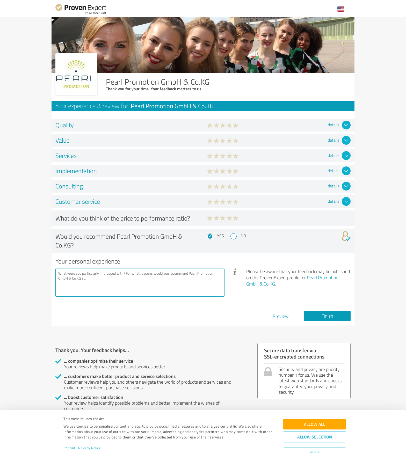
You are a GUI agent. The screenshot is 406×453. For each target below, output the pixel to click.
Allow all (314, 405)
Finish (327, 316)
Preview (281, 316)
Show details (235, 443)
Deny (315, 434)
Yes (220, 236)
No (243, 236)
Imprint (69, 428)
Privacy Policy (89, 428)
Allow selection (314, 418)
